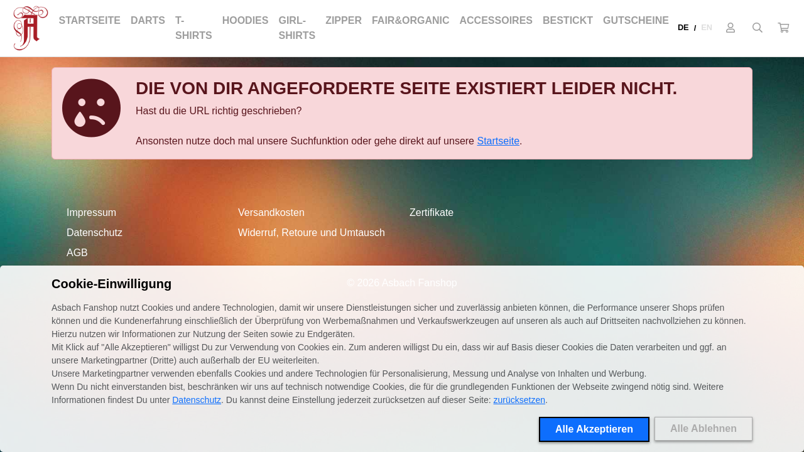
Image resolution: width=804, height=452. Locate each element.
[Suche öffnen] (757, 28)
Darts (148, 20)
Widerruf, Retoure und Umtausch (311, 232)
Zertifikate (432, 212)
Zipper (343, 20)
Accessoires (496, 20)
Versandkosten (271, 212)
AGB (77, 252)
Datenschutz (94, 232)
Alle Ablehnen (703, 428)
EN (706, 27)
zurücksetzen (519, 400)
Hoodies (245, 20)
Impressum (91, 212)
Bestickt (568, 20)
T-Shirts (193, 28)
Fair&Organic (411, 20)
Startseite (90, 20)
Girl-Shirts (296, 28)
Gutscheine (636, 20)
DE (683, 27)
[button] (783, 28)
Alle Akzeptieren (594, 429)
